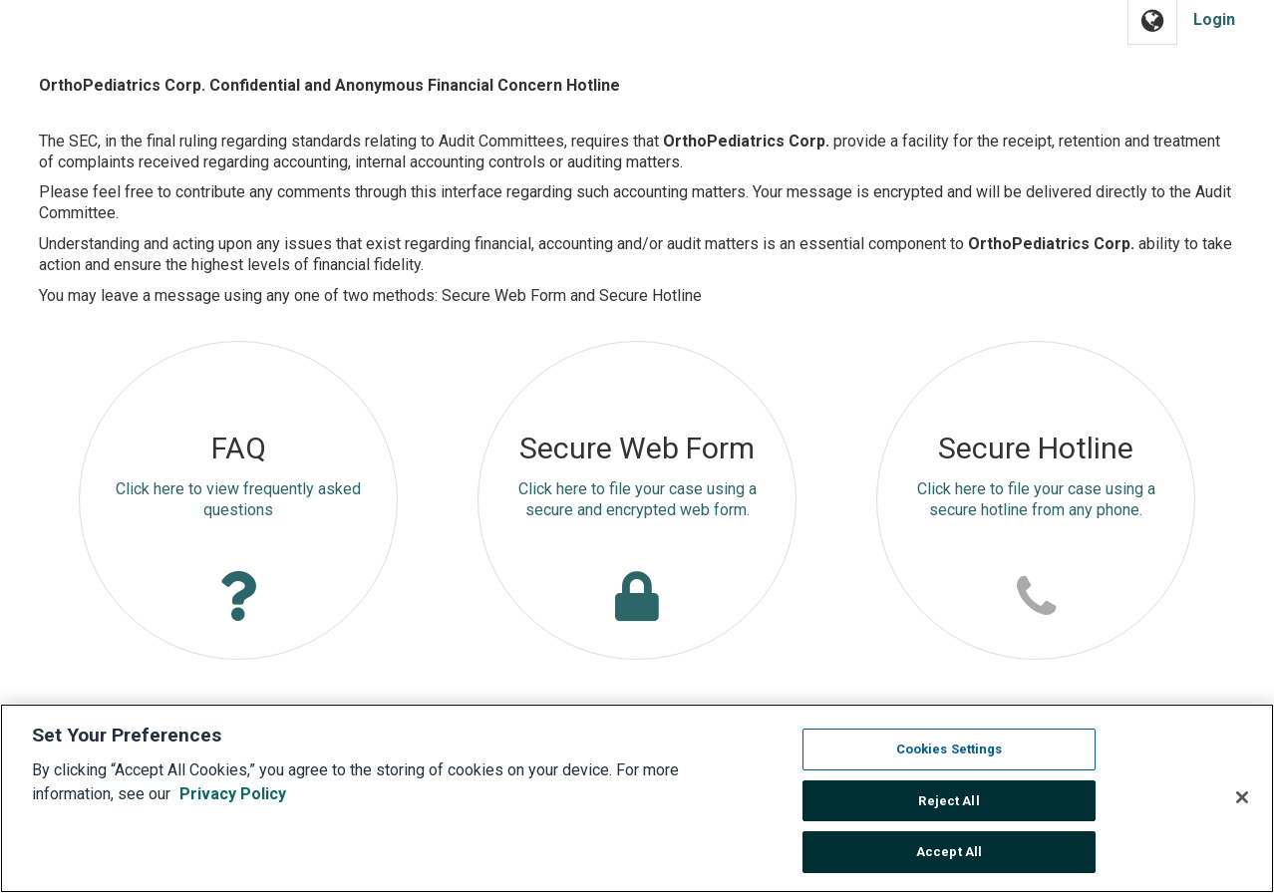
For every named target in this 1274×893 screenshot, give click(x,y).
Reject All (948, 809)
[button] (1152, 22)
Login (1214, 19)
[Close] (1242, 806)
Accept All (949, 861)
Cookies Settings (949, 757)
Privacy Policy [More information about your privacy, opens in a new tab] (232, 802)
